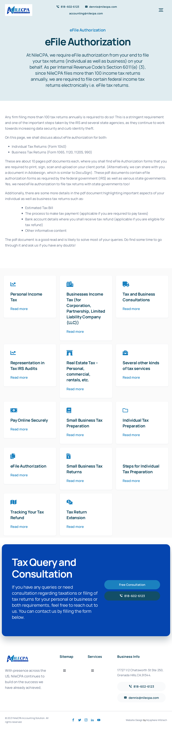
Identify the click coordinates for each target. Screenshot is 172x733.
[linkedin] (92, 719)
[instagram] (86, 719)
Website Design (134, 720)
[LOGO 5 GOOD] (18, 6)
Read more (19, 308)
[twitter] (79, 719)
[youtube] (98, 719)
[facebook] (73, 719)
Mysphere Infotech (156, 720)
